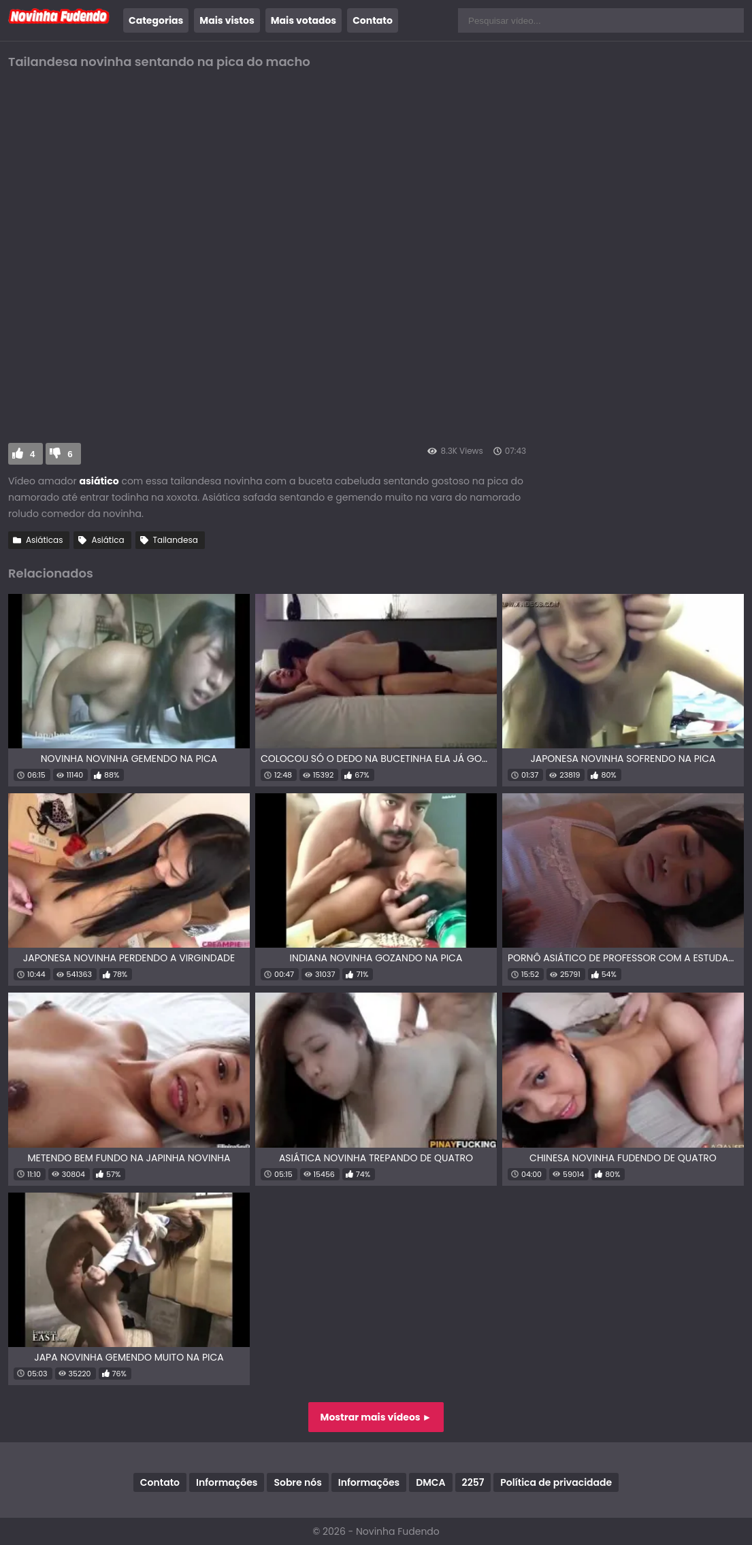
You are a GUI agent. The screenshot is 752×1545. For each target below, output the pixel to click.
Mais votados (303, 20)
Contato (373, 20)
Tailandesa (175, 540)
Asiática (107, 540)
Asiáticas (44, 540)
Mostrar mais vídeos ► (376, 1417)
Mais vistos (226, 20)
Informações (226, 1482)
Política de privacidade (556, 1482)
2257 (473, 1482)
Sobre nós (297, 1482)
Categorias (156, 20)
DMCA (430, 1482)
